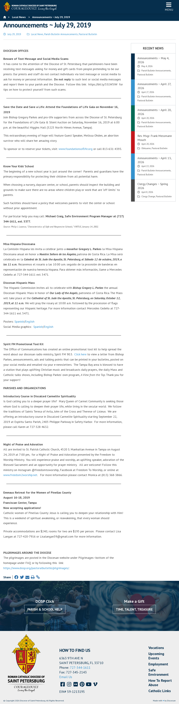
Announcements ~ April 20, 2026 (154, 112)
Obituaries (146, 148)
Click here (80, 354)
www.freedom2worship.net (20, 475)
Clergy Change (148, 196)
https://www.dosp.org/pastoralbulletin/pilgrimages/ (36, 568)
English (29, 321)
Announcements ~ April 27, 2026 (154, 86)
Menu (169, 7)
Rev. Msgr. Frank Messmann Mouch (154, 138)
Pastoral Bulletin (88, 34)
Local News (37, 34)
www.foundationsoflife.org (76, 149)
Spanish (19, 321)
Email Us (65, 677)
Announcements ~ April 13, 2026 (154, 160)
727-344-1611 (80, 667)
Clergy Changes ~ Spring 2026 (152, 186)
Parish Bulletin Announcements (61, 34)
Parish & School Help (44, 609)
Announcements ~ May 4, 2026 (153, 60)
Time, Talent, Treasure (134, 609)
